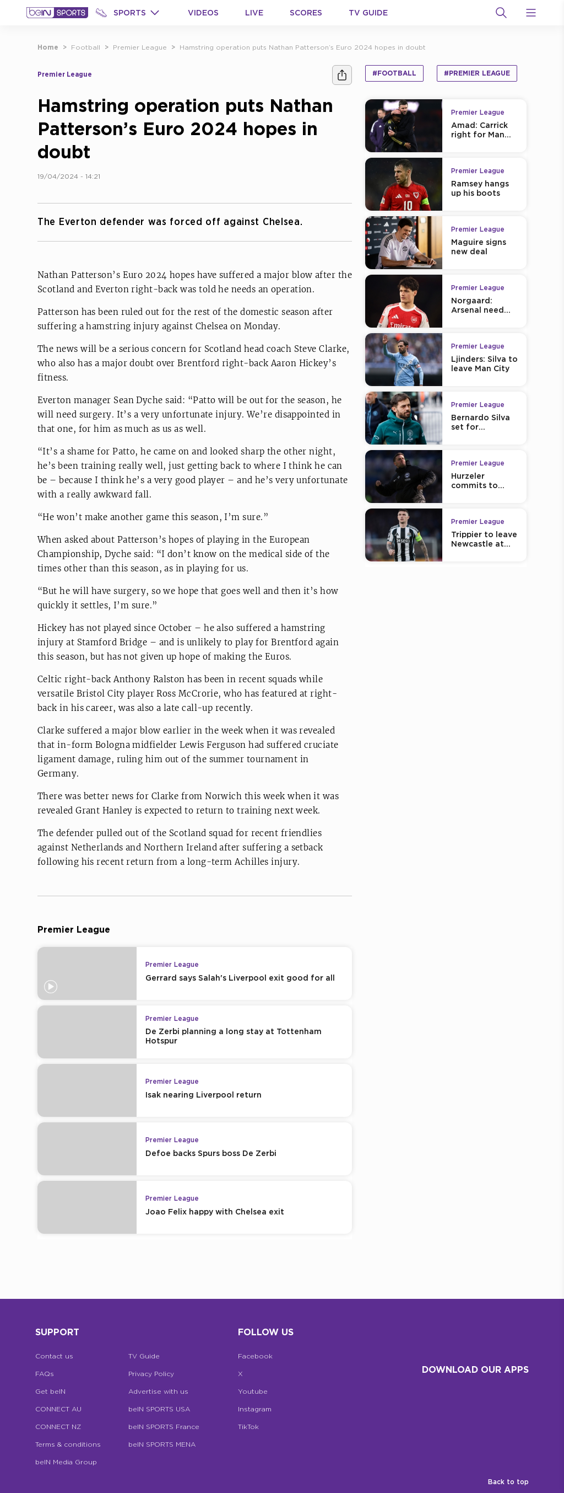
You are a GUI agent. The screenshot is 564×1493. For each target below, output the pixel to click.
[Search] (501, 12)
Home (47, 47)
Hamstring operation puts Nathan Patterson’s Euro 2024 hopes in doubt (303, 47)
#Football (394, 73)
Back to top (508, 1481)
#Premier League (477, 73)
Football (85, 47)
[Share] (342, 75)
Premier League (140, 47)
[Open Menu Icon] (531, 12)
